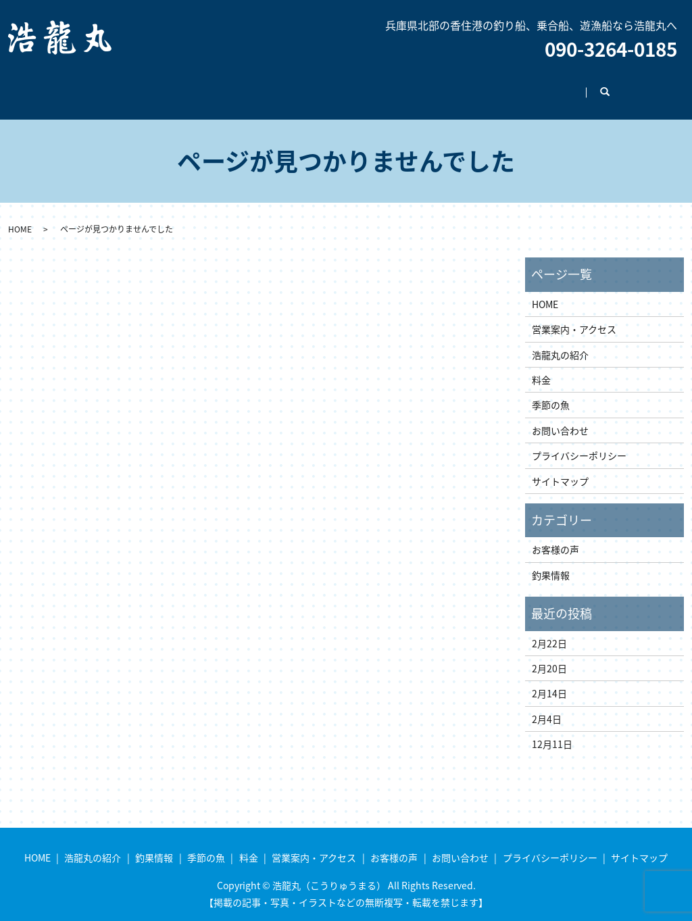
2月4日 (547, 706)
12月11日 (552, 731)
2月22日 (549, 630)
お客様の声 (500, 85)
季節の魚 (270, 85)
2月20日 (549, 655)
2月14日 (549, 680)
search (652, 86)
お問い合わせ (581, 85)
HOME (58, 85)
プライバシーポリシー (579, 442)
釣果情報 (203, 85)
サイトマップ (560, 468)
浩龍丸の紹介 (127, 85)
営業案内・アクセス (406, 85)
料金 (326, 85)
